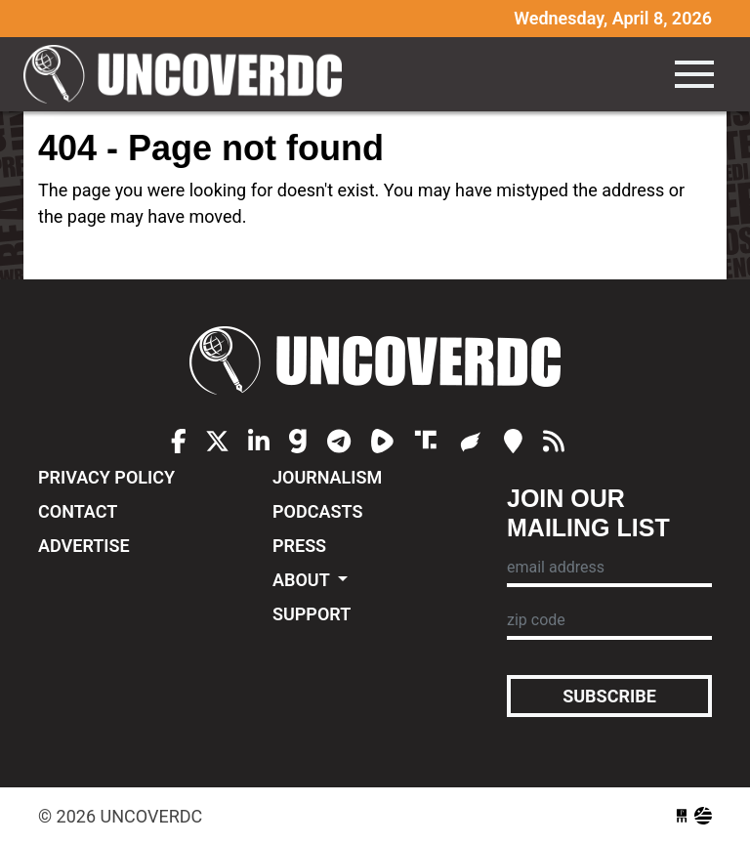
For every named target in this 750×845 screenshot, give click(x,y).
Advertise (84, 545)
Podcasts (317, 511)
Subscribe (609, 696)
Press (299, 545)
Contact (77, 511)
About (303, 580)
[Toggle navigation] (694, 74)
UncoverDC (189, 74)
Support (311, 614)
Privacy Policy (106, 477)
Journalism (327, 477)
